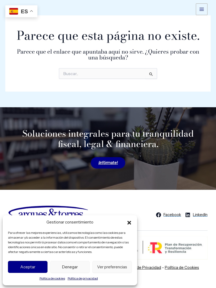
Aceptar (27, 266)
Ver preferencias (112, 266)
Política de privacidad (83, 278)
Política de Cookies (182, 267)
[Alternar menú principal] (202, 9)
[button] (129, 222)
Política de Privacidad (142, 267)
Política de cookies (52, 278)
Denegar (70, 266)
